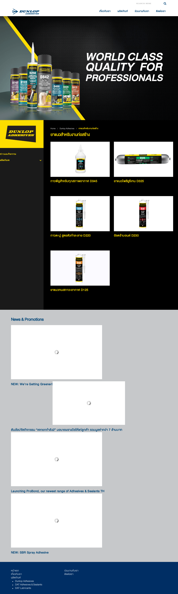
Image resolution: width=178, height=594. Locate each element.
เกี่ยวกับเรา (105, 11)
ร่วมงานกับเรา (142, 11)
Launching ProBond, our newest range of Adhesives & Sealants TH (57, 491)
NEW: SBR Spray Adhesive (30, 552)
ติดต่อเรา (161, 11)
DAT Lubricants (23, 588)
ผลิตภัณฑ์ (123, 11)
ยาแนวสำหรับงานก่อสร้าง (88, 128)
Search (165, 3)
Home (52, 128)
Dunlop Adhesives (67, 128)
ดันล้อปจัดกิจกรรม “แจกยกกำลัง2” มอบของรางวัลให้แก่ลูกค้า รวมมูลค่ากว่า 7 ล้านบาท (66, 430)
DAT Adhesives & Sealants (28, 584)
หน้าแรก (15, 570)
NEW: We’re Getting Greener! (32, 384)
